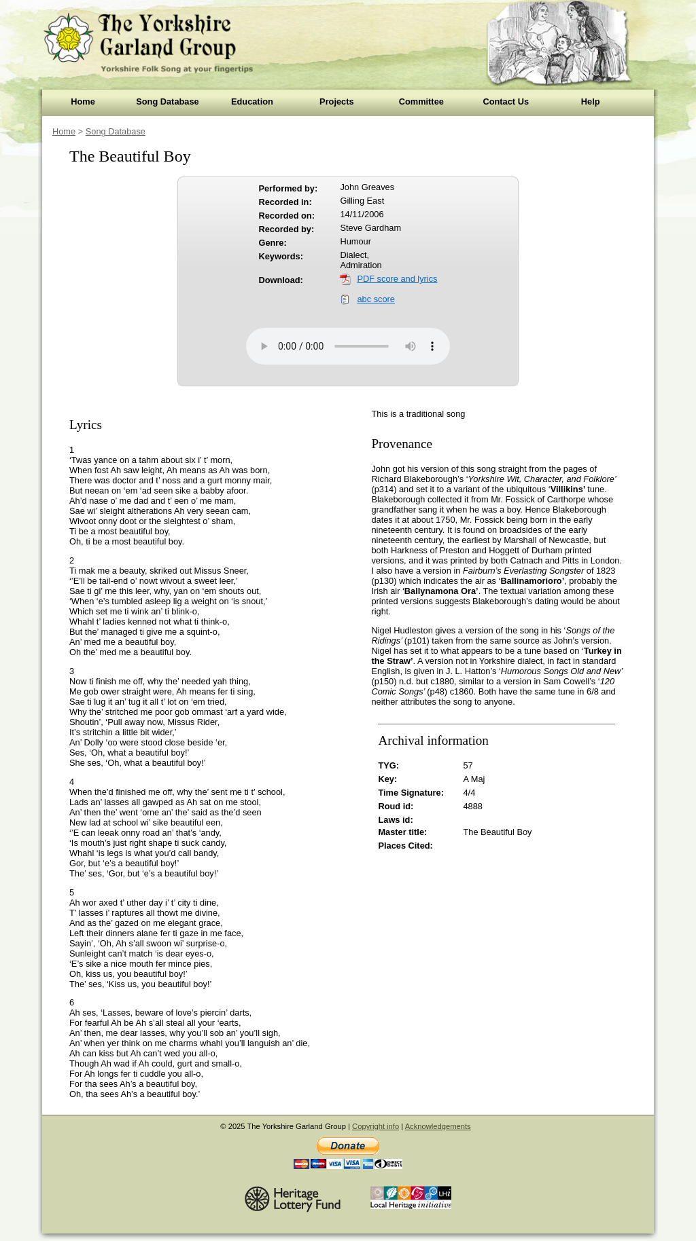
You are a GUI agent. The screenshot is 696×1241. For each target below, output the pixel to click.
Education (252, 101)
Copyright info (375, 1126)
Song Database (167, 101)
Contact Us (506, 101)
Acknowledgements (438, 1126)
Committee (421, 101)
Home (83, 101)
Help (590, 101)
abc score (375, 299)
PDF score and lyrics (397, 279)
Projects (336, 101)
